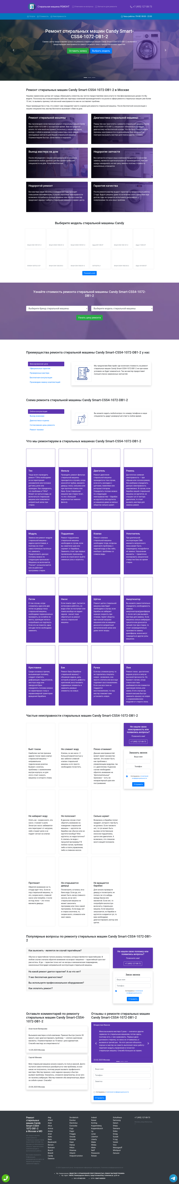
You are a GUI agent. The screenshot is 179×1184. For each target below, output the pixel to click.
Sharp (115, 1126)
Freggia (73, 1134)
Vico (115, 1145)
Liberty (94, 1139)
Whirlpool (117, 1150)
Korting (94, 1123)
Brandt (50, 1153)
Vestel (115, 1142)
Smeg (115, 1134)
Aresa (50, 1131)
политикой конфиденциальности (117, 1092)
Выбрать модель (101, 50)
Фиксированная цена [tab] (39, 364)
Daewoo (51, 1158)
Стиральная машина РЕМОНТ (53, 6)
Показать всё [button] (89, 273)
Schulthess (117, 1117)
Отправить (138, 784)
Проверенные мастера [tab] (39, 373)
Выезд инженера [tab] (37, 416)
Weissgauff (117, 1148)
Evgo (72, 1128)
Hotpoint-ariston (76, 1156)
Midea (93, 1145)
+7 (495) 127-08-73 (141, 6)
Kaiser (93, 1120)
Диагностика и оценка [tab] (39, 420)
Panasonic (95, 1153)
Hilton (72, 1148)
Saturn (115, 1123)
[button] (95, 1043)
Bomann (51, 1148)
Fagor (72, 1131)
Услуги (31, 16)
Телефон (138, 766)
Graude (72, 1137)
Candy (50, 1156)
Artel (50, 1134)
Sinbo (115, 1131)
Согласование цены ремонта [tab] (42, 425)
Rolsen (94, 1156)
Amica (50, 1128)
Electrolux (74, 1123)
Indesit (94, 1117)
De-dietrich (74, 1117)
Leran (93, 1134)
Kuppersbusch (97, 1128)
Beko (50, 1139)
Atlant (50, 1120)
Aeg (49, 1117)
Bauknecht (52, 1142)
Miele (93, 1148)
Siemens (116, 1128)
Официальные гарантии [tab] (40, 368)
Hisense (73, 1150)
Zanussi (116, 1153)
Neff (93, 1150)
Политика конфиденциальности (112, 1167)
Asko (50, 1137)
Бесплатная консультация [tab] (41, 378)
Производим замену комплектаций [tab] (45, 382)
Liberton (94, 1137)
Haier (72, 1142)
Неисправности (58, 16)
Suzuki (115, 1137)
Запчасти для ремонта (106, 6)
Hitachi (72, 1153)
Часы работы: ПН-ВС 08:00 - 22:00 (136, 16)
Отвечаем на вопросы (82, 6)
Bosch (50, 1150)
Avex (50, 1123)
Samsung (117, 1120)
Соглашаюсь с (139, 777)
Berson (51, 1145)
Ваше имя (138, 757)
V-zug (115, 1139)
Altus (50, 1126)
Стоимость (43, 16)
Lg (92, 1131)
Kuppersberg (96, 1126)
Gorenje (73, 1139)
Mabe (93, 1142)
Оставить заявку (78, 50)
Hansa (72, 1145)
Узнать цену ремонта (89, 317)
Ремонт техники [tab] (36, 430)
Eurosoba (73, 1126)
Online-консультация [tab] (38, 411)
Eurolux (73, 1120)
